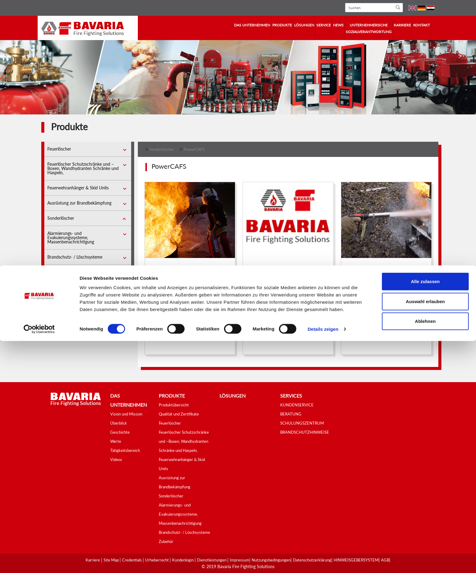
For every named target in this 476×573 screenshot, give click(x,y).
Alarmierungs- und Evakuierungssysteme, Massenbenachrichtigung (70, 237)
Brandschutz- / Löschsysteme (74, 256)
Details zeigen (323, 561)
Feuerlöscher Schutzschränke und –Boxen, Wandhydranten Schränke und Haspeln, (83, 168)
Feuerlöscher (59, 148)
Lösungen (304, 25)
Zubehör (55, 272)
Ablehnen (425, 553)
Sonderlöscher (60, 218)
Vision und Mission (126, 414)
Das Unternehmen (252, 25)
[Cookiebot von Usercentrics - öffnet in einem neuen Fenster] (39, 561)
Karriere (402, 25)
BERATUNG (290, 414)
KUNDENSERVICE (297, 404)
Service (323, 25)
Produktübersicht (174, 404)
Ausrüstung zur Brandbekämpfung (79, 202)
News (338, 25)
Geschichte (120, 432)
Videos (116, 459)
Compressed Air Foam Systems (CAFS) (191, 284)
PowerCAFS (194, 149)
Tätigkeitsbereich (125, 450)
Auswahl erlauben (425, 533)
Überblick (118, 423)
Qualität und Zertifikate (179, 414)
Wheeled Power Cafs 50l (375, 284)
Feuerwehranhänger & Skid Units (78, 187)
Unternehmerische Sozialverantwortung (369, 28)
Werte (115, 441)
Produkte (282, 25)
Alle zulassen (425, 513)
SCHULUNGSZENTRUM (302, 423)
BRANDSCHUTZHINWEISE (304, 432)
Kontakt (421, 25)
